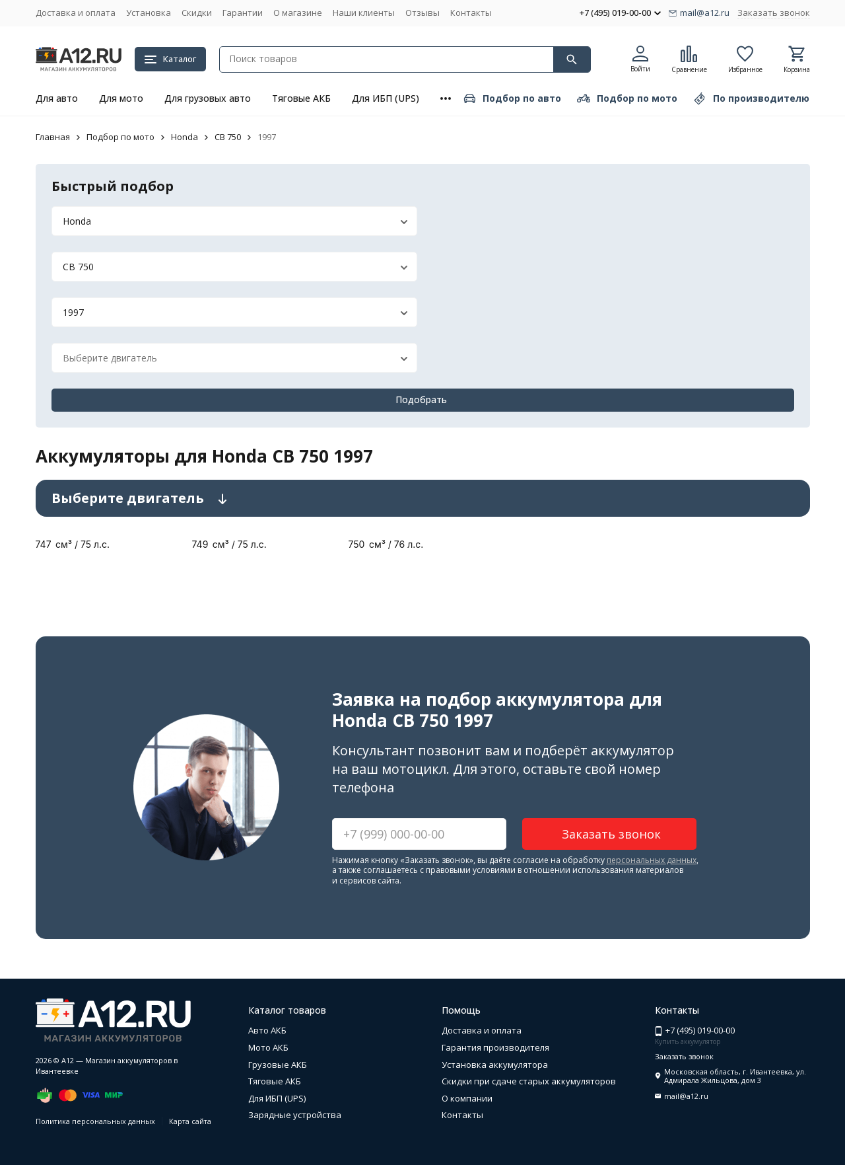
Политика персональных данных (95, 1121)
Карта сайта (190, 1121)
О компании (467, 1098)
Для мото (121, 98)
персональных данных (651, 860)
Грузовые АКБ (277, 1065)
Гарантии (242, 13)
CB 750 (228, 137)
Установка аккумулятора (495, 1065)
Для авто (57, 98)
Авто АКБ (267, 1030)
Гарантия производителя (495, 1047)
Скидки (197, 13)
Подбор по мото (120, 137)
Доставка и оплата (76, 13)
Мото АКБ (268, 1047)
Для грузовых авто (207, 98)
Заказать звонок (773, 13)
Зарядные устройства (294, 1115)
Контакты (471, 13)
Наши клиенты (364, 13)
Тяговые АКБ (301, 98)
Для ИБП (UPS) (385, 98)
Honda (184, 137)
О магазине (297, 13)
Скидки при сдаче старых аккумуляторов (529, 1081)
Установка (148, 13)
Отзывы (422, 13)
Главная (53, 137)
